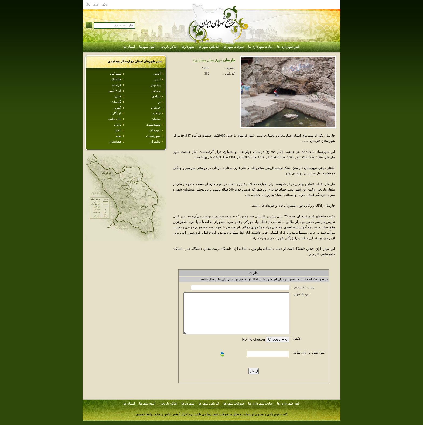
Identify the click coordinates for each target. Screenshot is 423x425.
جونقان (156, 107)
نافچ (118, 130)
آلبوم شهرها (147, 47)
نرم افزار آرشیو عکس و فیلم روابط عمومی (164, 414)
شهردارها (188, 47)
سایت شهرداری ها (260, 47)
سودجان (155, 130)
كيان (118, 96)
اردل (157, 79)
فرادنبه (116, 85)
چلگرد (156, 113)
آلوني (157, 73)
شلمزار (156, 141)
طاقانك (116, 79)
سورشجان (153, 136)
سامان (156, 119)
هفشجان (115, 141)
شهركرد (115, 73)
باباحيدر (156, 85)
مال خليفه (114, 119)
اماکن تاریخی (168, 47)
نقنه (118, 136)
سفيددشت (153, 124)
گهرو (117, 107)
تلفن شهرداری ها (288, 47)
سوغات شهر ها (233, 47)
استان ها (129, 47)
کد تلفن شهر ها (209, 47)
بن (159, 102)
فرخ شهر (114, 90)
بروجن (156, 90)
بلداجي (156, 96)
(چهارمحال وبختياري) (207, 60)
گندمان (116, 102)
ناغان (117, 124)
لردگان (116, 113)
